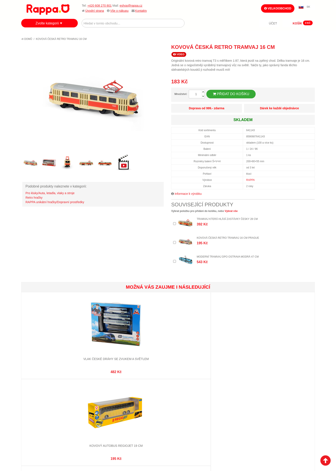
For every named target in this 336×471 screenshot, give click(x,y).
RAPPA (250, 180)
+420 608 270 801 (99, 5)
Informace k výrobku (188, 193)
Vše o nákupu (119, 10)
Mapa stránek (84, 391)
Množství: (180, 94)
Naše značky (35, 417)
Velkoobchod (277, 8)
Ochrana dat (35, 412)
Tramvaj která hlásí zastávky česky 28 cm (227, 219)
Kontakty (141, 10)
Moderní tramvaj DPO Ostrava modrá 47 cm (228, 256)
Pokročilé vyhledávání (91, 401)
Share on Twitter (310, 47)
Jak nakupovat (36, 396)
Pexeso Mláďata (192, 344)
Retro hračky (34, 197)
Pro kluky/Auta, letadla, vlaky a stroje (50, 193)
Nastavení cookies (157, 447)
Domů (26, 39)
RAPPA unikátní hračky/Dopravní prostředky (55, 202)
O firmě (31, 391)
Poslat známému (293, 47)
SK (308, 6)
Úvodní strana (94, 10)
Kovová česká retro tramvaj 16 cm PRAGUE (228, 237)
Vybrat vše (231, 211)
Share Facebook (302, 47)
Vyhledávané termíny (89, 396)
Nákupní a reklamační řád (44, 401)
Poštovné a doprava (40, 406)
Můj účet (129, 391)
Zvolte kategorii (47, 23)
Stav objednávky (135, 396)
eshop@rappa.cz (131, 5)
